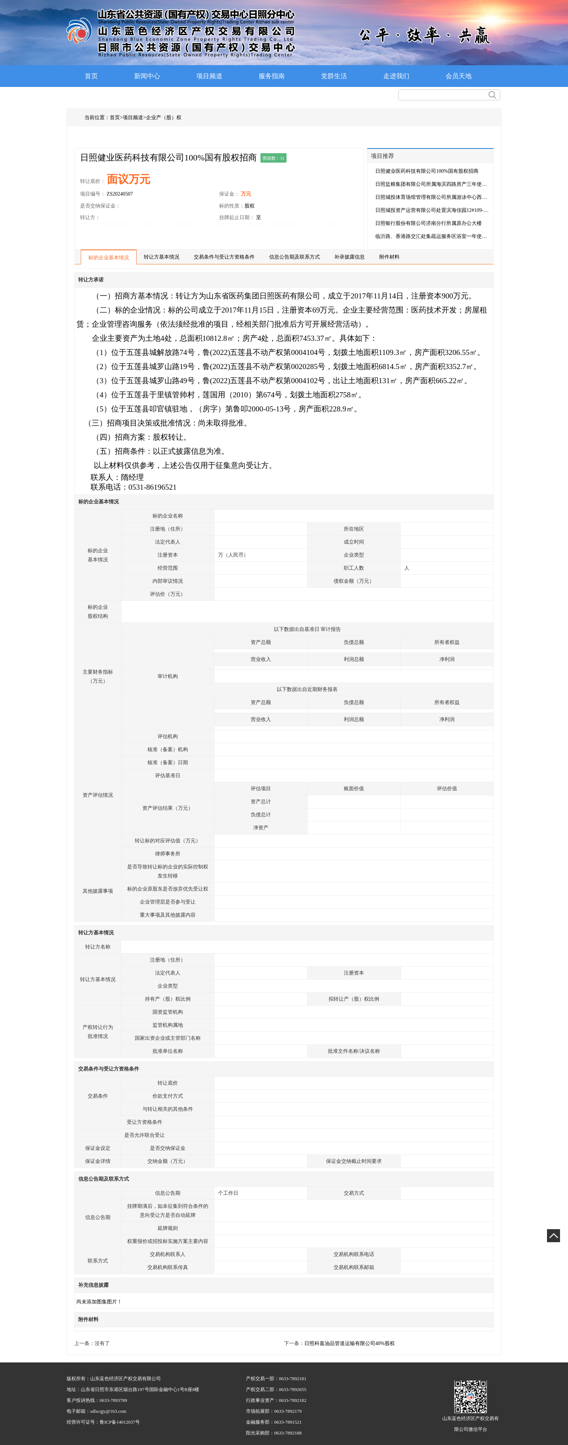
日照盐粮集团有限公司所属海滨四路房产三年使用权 (432, 184)
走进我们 (396, 76)
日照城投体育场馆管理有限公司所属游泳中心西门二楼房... (432, 197)
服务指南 (272, 76)
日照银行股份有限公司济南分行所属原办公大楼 (428, 223)
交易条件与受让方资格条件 (224, 257)
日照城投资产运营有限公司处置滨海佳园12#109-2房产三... (432, 210)
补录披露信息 (349, 257)
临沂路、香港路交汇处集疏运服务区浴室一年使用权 (432, 236)
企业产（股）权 (163, 117)
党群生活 (334, 76)
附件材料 (389, 257)
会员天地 (459, 76)
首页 (91, 76)
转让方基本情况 (161, 257)
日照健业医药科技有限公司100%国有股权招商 (427, 171)
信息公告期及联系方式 (294, 257)
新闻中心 (147, 76)
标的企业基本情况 (108, 257)
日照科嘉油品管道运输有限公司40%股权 (349, 1343)
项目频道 (209, 76)
